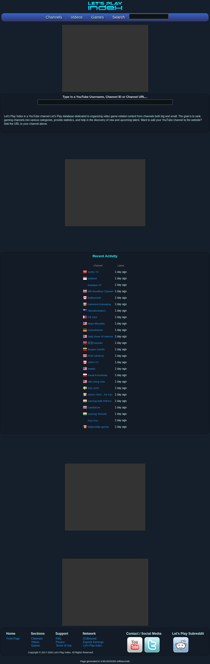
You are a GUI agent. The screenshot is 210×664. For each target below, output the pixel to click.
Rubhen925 (94, 297)
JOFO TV (93, 361)
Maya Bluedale (96, 323)
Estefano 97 (94, 285)
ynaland (92, 278)
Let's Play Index (92, 645)
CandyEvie (94, 407)
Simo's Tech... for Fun (100, 394)
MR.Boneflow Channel (100, 291)
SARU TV (93, 271)
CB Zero (92, 316)
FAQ (58, 638)
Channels (37, 638)
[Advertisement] (105, 58)
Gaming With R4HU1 (100, 400)
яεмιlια (91, 368)
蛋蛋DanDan (95, 342)
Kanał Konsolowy (97, 374)
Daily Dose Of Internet (100, 336)
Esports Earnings (93, 642)
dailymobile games (98, 426)
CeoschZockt (95, 329)
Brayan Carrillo (96, 349)
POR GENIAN (96, 355)
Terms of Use (64, 645)
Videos (35, 642)
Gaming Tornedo (97, 413)
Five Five (93, 420)
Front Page (13, 638)
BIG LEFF (93, 387)
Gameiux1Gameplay (99, 303)
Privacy (60, 642)
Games (35, 645)
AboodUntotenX (97, 310)
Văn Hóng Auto (96, 381)
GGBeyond (90, 638)
